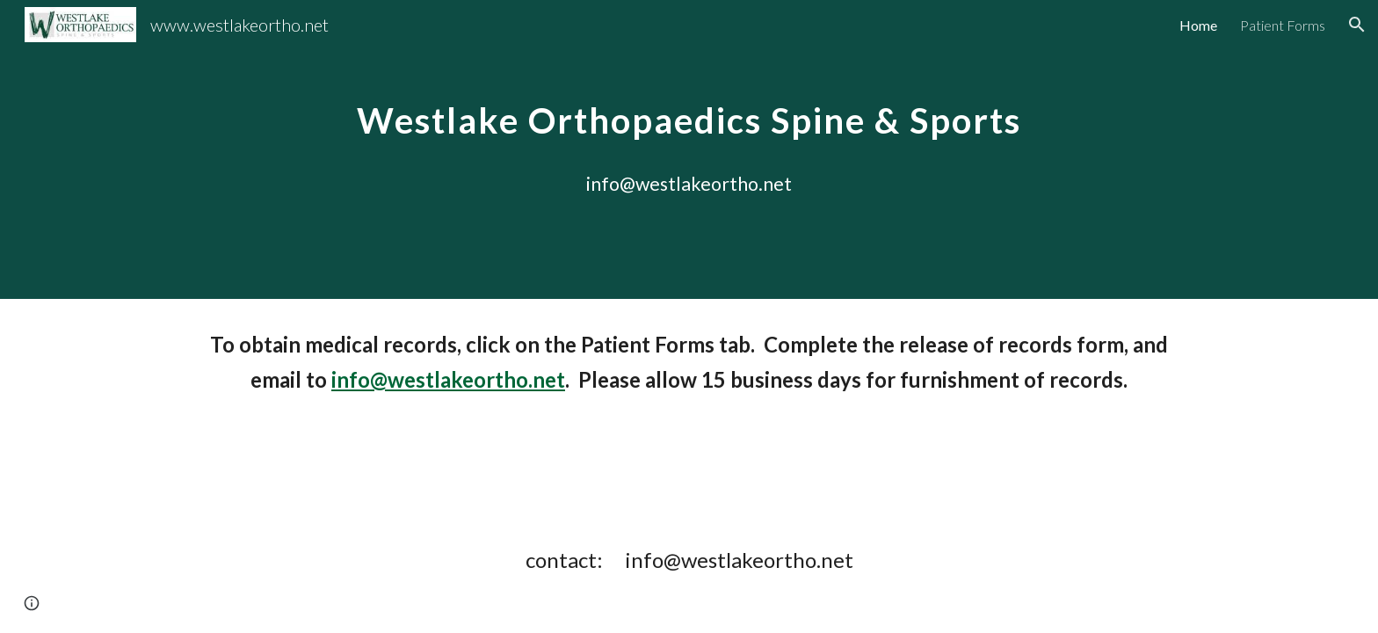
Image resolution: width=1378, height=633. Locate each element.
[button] (1357, 25)
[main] (689, 150)
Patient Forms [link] (1282, 25)
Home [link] (1198, 25)
